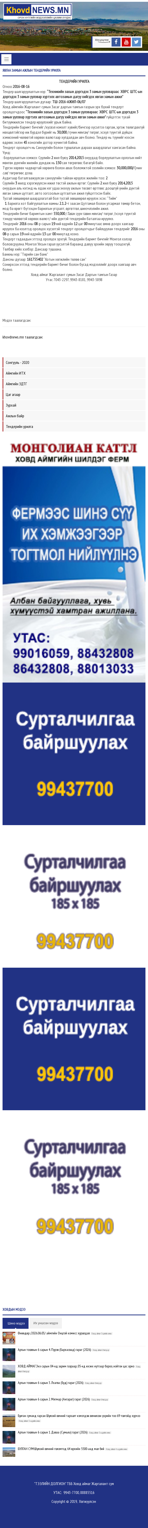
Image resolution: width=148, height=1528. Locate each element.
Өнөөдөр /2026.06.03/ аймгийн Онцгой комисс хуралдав (54, 1333)
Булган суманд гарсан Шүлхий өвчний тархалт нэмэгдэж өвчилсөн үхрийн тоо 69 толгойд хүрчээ (79, 1415)
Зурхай (11, 405)
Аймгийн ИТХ (15, 373)
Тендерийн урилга (19, 426)
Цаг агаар (13, 394)
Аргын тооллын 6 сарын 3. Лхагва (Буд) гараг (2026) (50, 1382)
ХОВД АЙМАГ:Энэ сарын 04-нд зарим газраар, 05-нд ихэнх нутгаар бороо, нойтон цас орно (76, 1366)
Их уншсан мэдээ (45, 1323)
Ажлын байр (15, 415)
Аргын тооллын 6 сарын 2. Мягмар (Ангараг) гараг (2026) (54, 1399)
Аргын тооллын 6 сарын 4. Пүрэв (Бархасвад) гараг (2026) (54, 1349)
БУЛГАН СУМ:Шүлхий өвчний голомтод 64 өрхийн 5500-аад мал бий (61, 1448)
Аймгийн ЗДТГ (16, 383)
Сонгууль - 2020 (17, 362)
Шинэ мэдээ (16, 1323)
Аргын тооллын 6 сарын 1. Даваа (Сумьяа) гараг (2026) (52, 1432)
